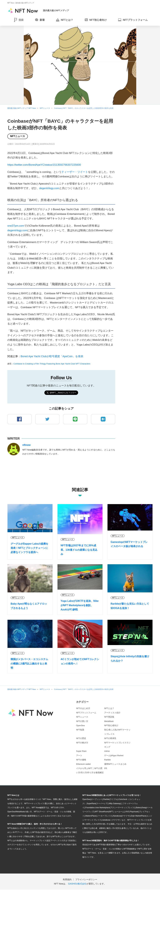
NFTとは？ (109, 708)
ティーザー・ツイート (74, 171)
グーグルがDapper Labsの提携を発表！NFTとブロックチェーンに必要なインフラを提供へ (29, 547)
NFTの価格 (81, 760)
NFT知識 (80, 730)
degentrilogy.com (49, 188)
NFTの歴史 (81, 738)
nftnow (26, 445)
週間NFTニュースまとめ (115, 764)
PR (105, 768)
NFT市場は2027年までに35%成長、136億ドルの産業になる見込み (79, 549)
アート (79, 755)
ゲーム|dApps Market (113, 755)
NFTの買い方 (82, 721)
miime (107, 751)
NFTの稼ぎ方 (82, 742)
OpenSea (80, 725)
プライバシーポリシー (86, 879)
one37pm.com (15, 225)
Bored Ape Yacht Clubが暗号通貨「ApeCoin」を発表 (52, 356)
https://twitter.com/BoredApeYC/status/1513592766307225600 (44, 164)
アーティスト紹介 (112, 712)
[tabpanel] (80, 65)
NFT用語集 (109, 717)
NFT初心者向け (111, 725)
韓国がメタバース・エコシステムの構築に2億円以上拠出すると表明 (29, 663)
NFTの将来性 (110, 738)
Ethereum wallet (83, 764)
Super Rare (81, 751)
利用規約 (67, 879)
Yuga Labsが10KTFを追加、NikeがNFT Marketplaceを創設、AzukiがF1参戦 (80, 605)
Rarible (107, 760)
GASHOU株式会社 (77, 883)
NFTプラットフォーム (86, 712)
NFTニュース (17, 136)
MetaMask (109, 721)
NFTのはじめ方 (83, 708)
